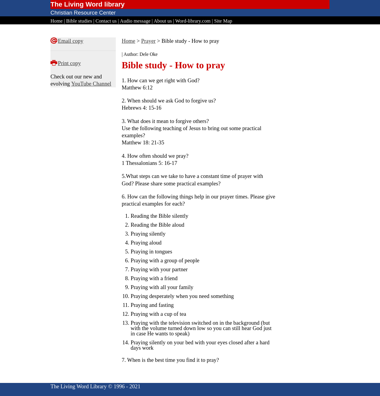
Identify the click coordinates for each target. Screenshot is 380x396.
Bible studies (79, 21)
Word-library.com (192, 21)
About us (163, 21)
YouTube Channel (91, 84)
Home (56, 21)
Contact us (106, 21)
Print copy (69, 63)
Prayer (148, 41)
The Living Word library (87, 4)
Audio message (135, 21)
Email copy (70, 41)
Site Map (223, 21)
